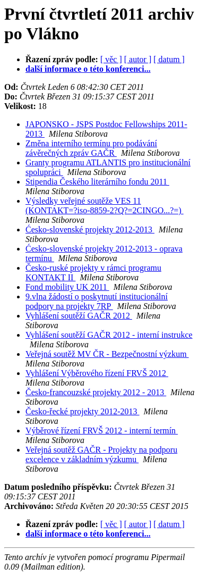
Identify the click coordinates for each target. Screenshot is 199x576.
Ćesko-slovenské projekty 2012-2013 (89, 229)
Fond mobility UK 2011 (67, 286)
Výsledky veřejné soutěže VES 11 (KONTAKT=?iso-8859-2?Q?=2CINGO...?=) (104, 205)
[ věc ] (111, 59)
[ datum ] (169, 59)
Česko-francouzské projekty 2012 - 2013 (95, 392)
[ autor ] (138, 59)
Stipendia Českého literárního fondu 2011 (97, 181)
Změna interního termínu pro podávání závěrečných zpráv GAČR (91, 148)
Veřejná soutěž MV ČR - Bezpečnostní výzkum (107, 353)
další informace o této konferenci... (88, 68)
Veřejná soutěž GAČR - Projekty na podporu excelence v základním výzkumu (101, 454)
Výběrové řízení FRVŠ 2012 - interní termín (101, 430)
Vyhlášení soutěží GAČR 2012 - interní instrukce (109, 334)
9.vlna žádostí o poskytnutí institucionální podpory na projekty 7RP (96, 301)
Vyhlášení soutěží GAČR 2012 (78, 315)
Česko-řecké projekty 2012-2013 (82, 411)
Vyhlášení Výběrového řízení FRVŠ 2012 (96, 373)
